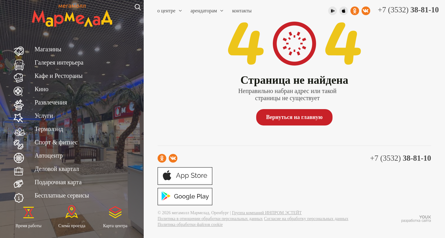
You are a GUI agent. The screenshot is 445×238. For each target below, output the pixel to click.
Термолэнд (49, 128)
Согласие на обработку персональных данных (306, 218)
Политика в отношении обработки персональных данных (210, 218)
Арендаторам (207, 10)
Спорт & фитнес (56, 142)
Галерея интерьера (59, 62)
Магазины (48, 49)
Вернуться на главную (294, 117)
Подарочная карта (58, 182)
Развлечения (51, 102)
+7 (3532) (408, 10)
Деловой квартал (57, 168)
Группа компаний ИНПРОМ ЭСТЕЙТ (267, 212)
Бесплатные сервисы (62, 195)
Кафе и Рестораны (59, 75)
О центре (169, 10)
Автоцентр (49, 155)
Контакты (242, 10)
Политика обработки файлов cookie (190, 224)
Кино (42, 89)
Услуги (44, 115)
